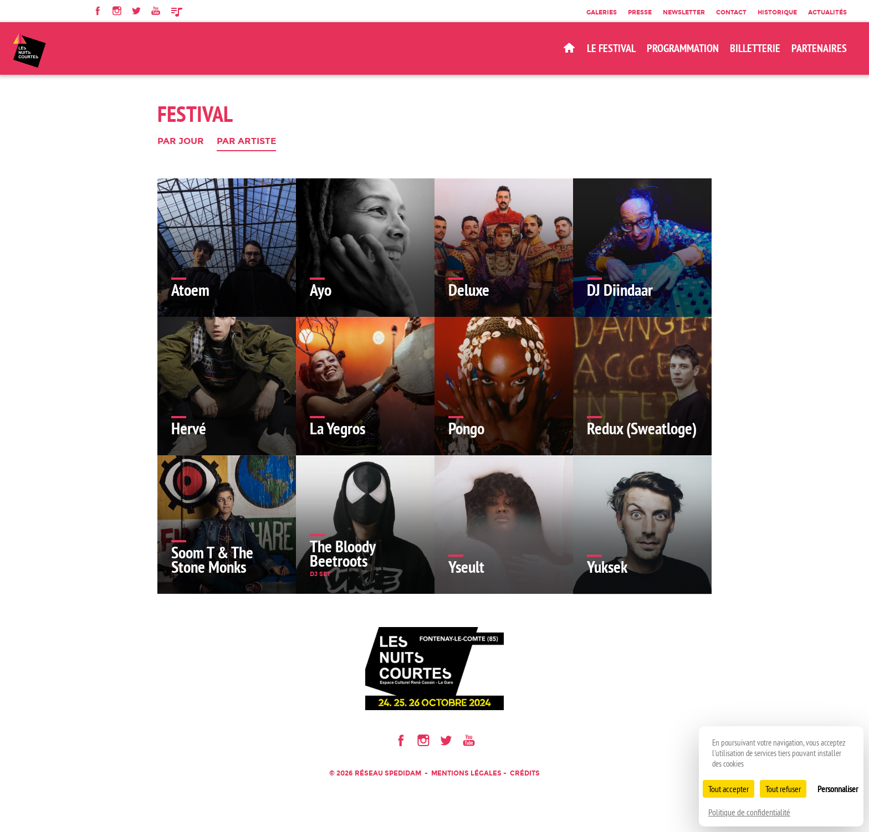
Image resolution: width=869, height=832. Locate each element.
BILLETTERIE (755, 48)
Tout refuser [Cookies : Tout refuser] (783, 788)
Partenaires (819, 48)
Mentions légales (466, 773)
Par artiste (246, 141)
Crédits (525, 773)
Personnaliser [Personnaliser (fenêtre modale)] (837, 788)
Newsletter (684, 12)
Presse (640, 12)
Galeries (601, 12)
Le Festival (611, 48)
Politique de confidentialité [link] (749, 812)
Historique (777, 12)
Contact (731, 12)
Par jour (180, 141)
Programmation (683, 48)
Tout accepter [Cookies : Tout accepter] (728, 788)
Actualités (827, 12)
